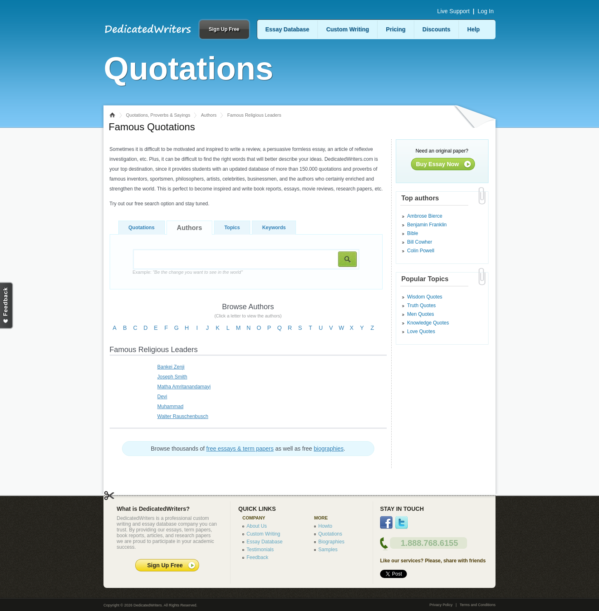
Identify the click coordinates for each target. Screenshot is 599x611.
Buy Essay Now (437, 164)
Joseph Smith (172, 377)
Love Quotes (421, 331)
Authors (208, 115)
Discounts (437, 29)
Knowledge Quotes (428, 323)
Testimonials (260, 549)
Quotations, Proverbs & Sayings (158, 115)
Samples (328, 549)
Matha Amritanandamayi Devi (184, 392)
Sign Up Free (224, 29)
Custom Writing (347, 29)
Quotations (142, 227)
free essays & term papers (239, 448)
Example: (188, 272)
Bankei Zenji (171, 367)
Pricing (395, 29)
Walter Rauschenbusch (183, 416)
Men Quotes (420, 314)
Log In (486, 11)
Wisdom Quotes (424, 297)
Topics (232, 227)
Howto (325, 526)
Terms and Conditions (478, 605)
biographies (328, 448)
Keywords (274, 227)
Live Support (453, 11)
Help (473, 29)
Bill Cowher (419, 242)
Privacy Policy (441, 605)
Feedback (257, 557)
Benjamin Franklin (427, 225)
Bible (412, 233)
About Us (257, 526)
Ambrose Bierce (424, 216)
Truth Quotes (421, 305)
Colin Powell (421, 251)
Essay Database (287, 29)
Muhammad (170, 406)
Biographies (331, 542)
